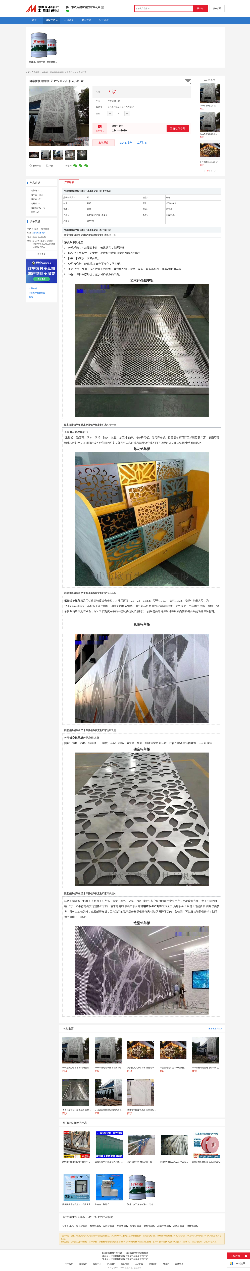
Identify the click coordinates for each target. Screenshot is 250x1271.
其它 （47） (36, 212)
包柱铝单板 (192, 1226)
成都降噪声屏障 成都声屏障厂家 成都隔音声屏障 (116, 1162)
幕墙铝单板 (179, 1226)
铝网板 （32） (37, 203)
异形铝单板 (82, 1226)
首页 (28, 72)
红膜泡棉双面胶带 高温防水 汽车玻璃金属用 (211, 1162)
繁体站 (166, 1264)
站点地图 (111, 1264)
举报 (49, 165)
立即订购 (142, 142)
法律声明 (153, 1264)
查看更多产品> (215, 1028)
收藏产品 (35, 165)
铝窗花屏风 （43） (39, 208)
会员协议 (139, 1264)
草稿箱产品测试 (102, 1204)
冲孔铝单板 (122, 1226)
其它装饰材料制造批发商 (137, 1253)
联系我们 (83, 1264)
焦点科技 (129, 1267)
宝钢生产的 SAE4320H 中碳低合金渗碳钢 (178, 1162)
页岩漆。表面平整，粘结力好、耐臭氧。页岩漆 (50, 62)
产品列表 (36, 72)
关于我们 (69, 1264)
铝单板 (45, 72)
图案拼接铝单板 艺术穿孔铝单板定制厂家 (129, 1256)
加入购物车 (126, 142)
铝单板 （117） (37, 195)
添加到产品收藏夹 (37, 293)
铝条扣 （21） (37, 190)
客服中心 (97, 1264)
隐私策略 (125, 1264)
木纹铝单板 (95, 1226)
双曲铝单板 (109, 1226)
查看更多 (41, 254)
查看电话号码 (177, 128)
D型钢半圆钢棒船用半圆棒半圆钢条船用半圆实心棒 (85, 1162)
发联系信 (103, 142)
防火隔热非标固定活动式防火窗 (76, 1204)
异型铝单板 (136, 1226)
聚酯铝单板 (149, 1226)
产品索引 (33, 288)
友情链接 (179, 1264)
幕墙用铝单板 (164, 1226)
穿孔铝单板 (68, 1226)
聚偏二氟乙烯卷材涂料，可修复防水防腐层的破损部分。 (152, 1204)
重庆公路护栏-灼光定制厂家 (139, 1162)
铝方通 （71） (37, 199)
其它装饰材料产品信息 (112, 1253)
